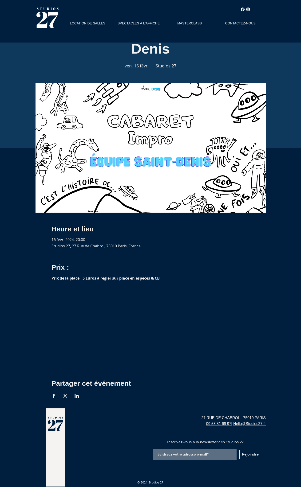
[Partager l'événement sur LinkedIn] (77, 396)
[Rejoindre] (250, 454)
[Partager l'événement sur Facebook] (53, 396)
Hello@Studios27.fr (249, 424)
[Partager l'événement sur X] (65, 396)
